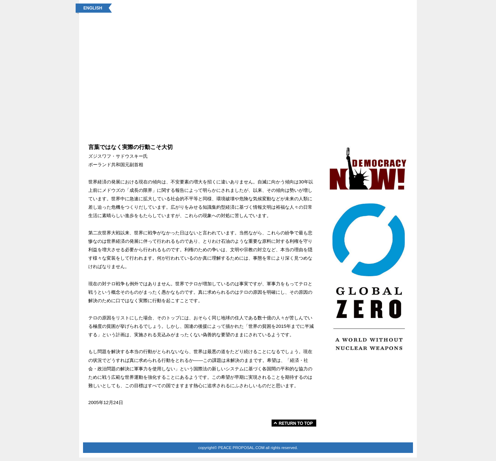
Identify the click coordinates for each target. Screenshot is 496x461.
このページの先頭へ (294, 423)
